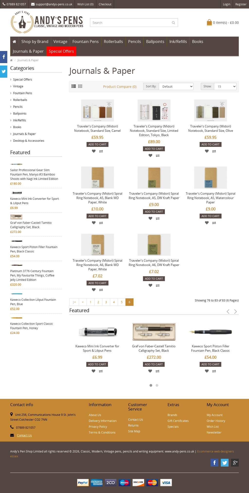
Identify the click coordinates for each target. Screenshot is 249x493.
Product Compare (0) (119, 86)
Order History (216, 421)
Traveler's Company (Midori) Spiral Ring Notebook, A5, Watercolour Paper (210, 197)
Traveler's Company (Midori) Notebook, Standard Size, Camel (97, 128)
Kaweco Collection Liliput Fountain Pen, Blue (33, 302)
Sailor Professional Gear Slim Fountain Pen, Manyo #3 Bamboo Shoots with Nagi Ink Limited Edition (34, 174)
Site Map (134, 431)
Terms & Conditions (102, 432)
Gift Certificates (178, 421)
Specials (173, 427)
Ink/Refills (178, 41)
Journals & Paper (28, 51)
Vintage (60, 41)
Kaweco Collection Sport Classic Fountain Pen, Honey (31, 326)
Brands (172, 415)
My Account (214, 415)
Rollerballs (113, 41)
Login (226, 4)
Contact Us (24, 435)
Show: (208, 86)
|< (74, 302)
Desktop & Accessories (28, 141)
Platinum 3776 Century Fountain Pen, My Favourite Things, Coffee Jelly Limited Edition (32, 275)
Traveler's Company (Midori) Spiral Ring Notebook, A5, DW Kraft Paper (154, 195)
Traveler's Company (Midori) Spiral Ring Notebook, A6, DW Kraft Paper (154, 262)
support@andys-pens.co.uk (51, 4)
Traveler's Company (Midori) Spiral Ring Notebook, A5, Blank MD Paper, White (97, 197)
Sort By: (151, 86)
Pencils (134, 41)
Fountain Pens (85, 41)
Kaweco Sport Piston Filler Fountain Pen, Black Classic (33, 249)
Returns (133, 425)
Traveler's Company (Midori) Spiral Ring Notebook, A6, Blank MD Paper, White (97, 264)
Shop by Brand (34, 41)
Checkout (105, 4)
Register (241, 4)
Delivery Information (102, 421)
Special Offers (61, 51)
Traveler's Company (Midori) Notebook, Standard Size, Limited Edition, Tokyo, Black (154, 130)
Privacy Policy (98, 427)
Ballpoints (155, 41)
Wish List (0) (85, 4)
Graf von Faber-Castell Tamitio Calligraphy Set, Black (31, 225)
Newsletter (214, 432)
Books (197, 41)
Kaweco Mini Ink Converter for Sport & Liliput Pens (34, 201)
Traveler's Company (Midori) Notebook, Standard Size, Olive (210, 128)
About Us (95, 415)
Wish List (213, 427)
